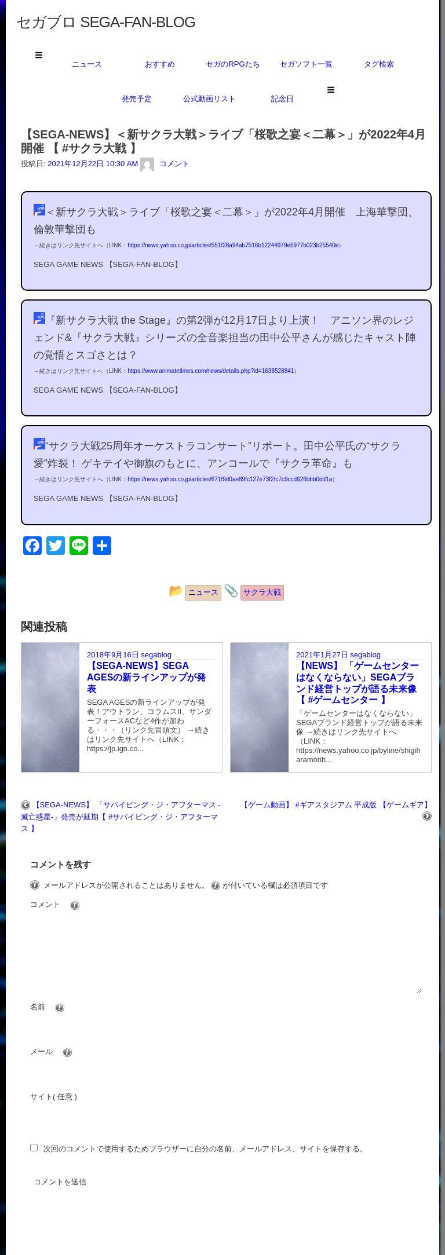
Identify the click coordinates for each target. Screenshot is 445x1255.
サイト (41, 1096)
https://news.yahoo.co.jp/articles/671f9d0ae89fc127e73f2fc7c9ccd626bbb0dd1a (229, 479)
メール (72, 1052)
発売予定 (137, 98)
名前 (69, 1007)
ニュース (87, 64)
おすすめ (160, 64)
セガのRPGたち (233, 64)
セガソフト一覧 (306, 64)
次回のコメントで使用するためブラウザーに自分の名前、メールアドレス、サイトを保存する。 (205, 1148)
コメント (76, 905)
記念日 (282, 98)
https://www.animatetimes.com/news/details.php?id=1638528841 (210, 371)
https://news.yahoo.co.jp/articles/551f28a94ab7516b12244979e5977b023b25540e (232, 245)
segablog (156, 654)
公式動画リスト (209, 98)
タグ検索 (379, 64)
